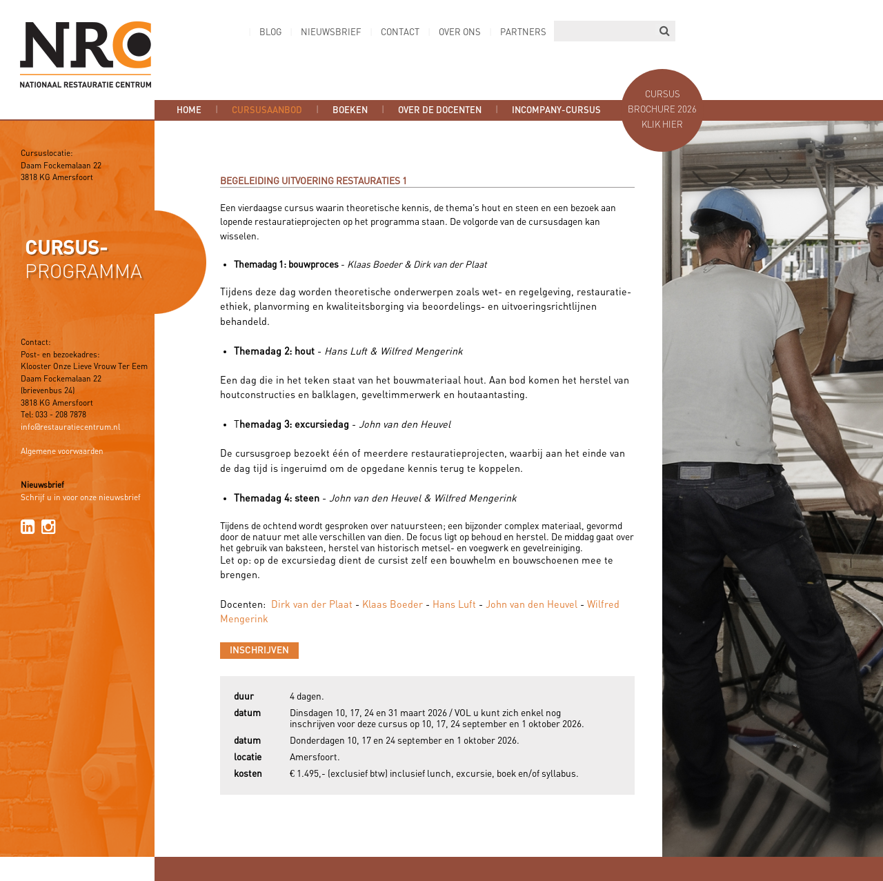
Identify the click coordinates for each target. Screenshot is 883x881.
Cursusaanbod (267, 110)
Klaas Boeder (392, 605)
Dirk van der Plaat (312, 605)
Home (189, 110)
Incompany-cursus (556, 110)
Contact (400, 33)
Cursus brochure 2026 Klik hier (662, 110)
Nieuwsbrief (331, 33)
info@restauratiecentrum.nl (70, 428)
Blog (270, 33)
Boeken (350, 110)
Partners (523, 33)
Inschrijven (259, 650)
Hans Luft (454, 605)
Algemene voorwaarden (62, 452)
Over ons (460, 33)
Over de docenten (440, 110)
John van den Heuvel (531, 605)
